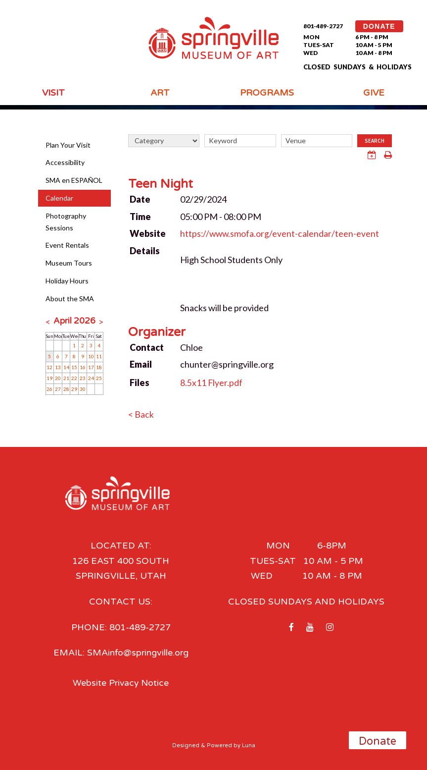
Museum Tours (69, 263)
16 (83, 367)
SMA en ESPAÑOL (74, 180)
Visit (53, 92)
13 (58, 367)
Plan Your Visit (68, 145)
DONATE (379, 26)
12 (49, 367)
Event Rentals (67, 245)
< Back (141, 414)
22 (74, 378)
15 (74, 367)
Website (148, 233)
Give (373, 92)
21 (66, 378)
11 (99, 356)
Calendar (59, 198)
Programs (267, 92)
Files (139, 382)
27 (58, 389)
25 (99, 378)
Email (141, 364)
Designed (185, 745)
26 (49, 389)
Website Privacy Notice (121, 682)
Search (374, 140)
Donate (377, 741)
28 (66, 389)
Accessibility (65, 162)
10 (91, 356)
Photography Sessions (66, 222)
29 (74, 389)
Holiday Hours (67, 280)
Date (140, 199)
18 (99, 367)
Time (140, 216)
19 (49, 378)
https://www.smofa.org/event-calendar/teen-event (280, 233)
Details (145, 250)
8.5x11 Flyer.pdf (211, 382)
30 (83, 389)
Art (160, 92)
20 (58, 378)
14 (66, 367)
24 (91, 378)
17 (91, 367)
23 (83, 378)
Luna (248, 745)
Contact (147, 346)
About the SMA (70, 298)
